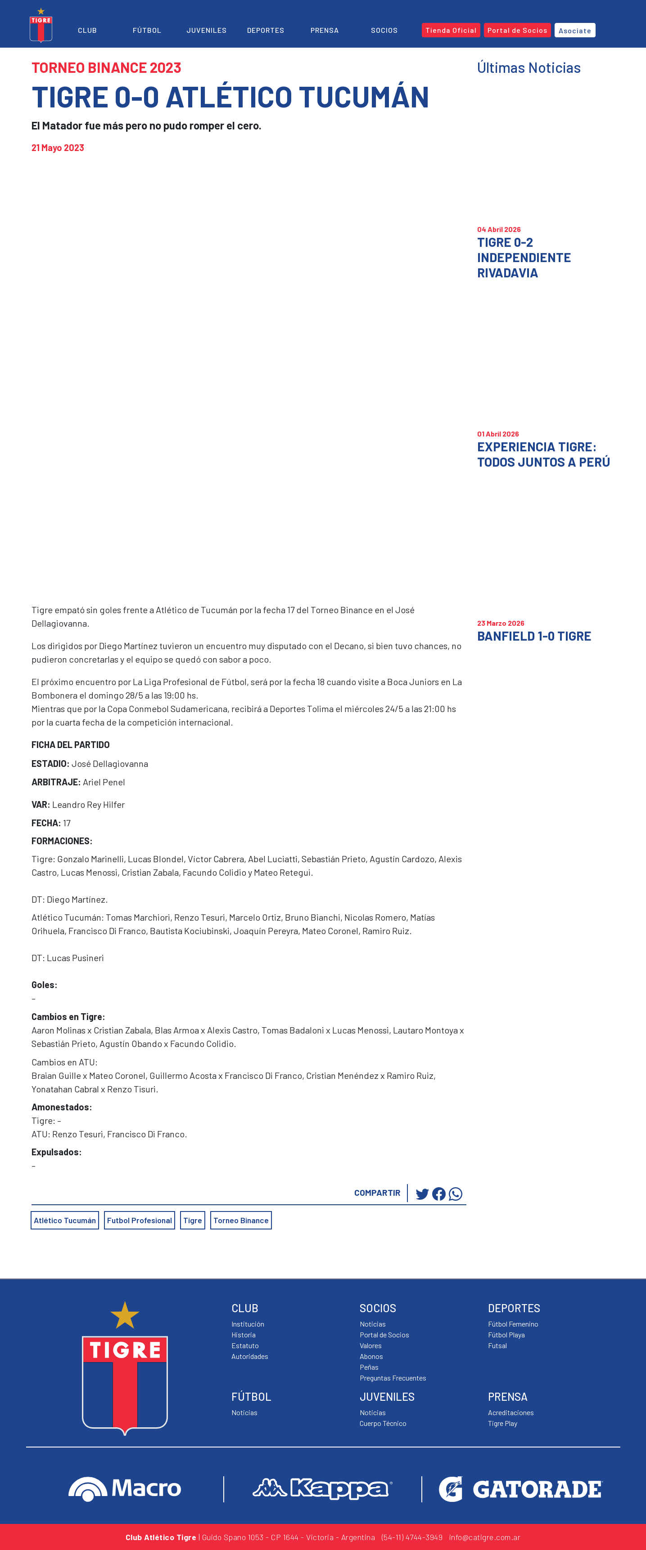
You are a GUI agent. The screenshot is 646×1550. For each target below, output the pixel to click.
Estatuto (245, 1345)
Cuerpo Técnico (383, 1423)
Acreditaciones (511, 1412)
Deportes (266, 30)
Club (87, 30)
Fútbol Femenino (513, 1323)
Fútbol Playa (506, 1334)
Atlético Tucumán (65, 1220)
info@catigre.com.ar (485, 1537)
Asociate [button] (575, 30)
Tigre (192, 1220)
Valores (371, 1345)
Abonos (371, 1356)
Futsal (497, 1345)
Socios (384, 30)
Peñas (369, 1367)
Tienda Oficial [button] (451, 30)
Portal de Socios (384, 1334)
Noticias (244, 1412)
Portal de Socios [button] (517, 30)
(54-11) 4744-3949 (412, 1537)
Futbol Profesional (139, 1220)
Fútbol (147, 30)
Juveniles (206, 30)
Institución (247, 1323)
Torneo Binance (241, 1220)
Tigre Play (502, 1423)
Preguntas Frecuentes (393, 1377)
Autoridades (249, 1356)
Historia (243, 1334)
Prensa (325, 30)
